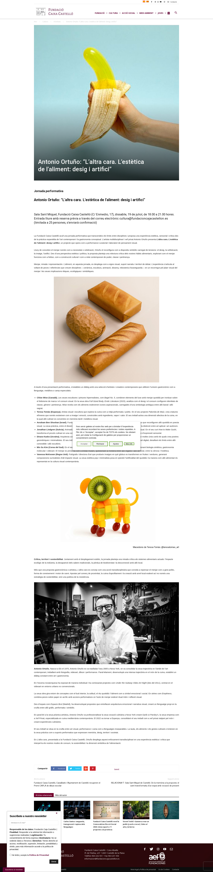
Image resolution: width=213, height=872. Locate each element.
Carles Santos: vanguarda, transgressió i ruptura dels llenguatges (74, 824)
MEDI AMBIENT (147, 13)
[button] (176, 13)
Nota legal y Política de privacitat (143, 869)
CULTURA (115, 13)
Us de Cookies (164, 869)
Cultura (45, 21)
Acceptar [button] (84, 444)
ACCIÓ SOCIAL (130, 13)
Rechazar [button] (100, 444)
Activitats (57, 21)
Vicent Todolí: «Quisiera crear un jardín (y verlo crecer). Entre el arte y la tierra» (136, 824)
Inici (35, 21)
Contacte (172, 2)
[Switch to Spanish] (144, 1)
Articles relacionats (44, 795)
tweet (116, 769)
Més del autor (61, 795)
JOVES (162, 13)
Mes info (129, 444)
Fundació (101, 13)
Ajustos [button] (116, 444)
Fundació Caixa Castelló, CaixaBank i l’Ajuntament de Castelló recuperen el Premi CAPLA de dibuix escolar (67, 784)
